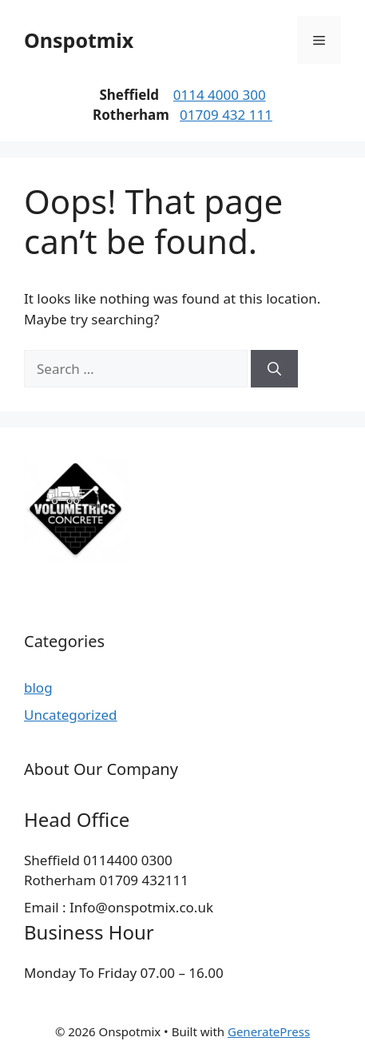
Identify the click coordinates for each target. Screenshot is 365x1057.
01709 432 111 (226, 114)
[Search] (274, 369)
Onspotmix (78, 40)
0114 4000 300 (219, 94)
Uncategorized (70, 714)
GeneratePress (269, 1031)
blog (38, 687)
